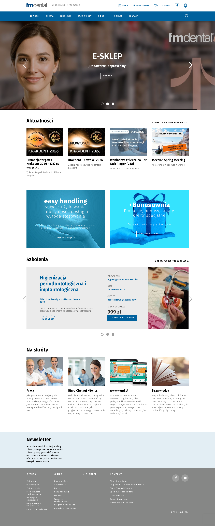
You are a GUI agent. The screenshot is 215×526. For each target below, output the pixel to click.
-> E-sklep (116, 16)
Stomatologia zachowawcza (33, 491)
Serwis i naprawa (118, 497)
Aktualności (60, 482)
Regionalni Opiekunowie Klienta (126, 482)
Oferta (50, 16)
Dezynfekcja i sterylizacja (33, 500)
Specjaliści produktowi (121, 490)
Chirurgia (30, 479)
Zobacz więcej (66, 237)
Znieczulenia (33, 486)
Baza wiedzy (85, 16)
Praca (57, 486)
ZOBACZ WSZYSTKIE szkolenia (172, 260)
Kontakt (133, 16)
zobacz (107, 76)
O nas (101, 16)
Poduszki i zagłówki (36, 504)
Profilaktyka (32, 482)
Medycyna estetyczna (37, 495)
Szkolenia (65, 16)
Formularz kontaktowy (121, 500)
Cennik (123, 5)
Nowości (34, 16)
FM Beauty (59, 493)
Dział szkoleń (117, 493)
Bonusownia (141, 5)
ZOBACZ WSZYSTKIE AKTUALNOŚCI (171, 122)
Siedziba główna (118, 479)
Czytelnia (161, 5)
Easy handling (61, 490)
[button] (24, 65)
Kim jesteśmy (61, 479)
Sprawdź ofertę (149, 233)
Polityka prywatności (65, 506)
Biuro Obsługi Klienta (120, 486)
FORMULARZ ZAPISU (122, 317)
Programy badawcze (64, 502)
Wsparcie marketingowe (61, 498)
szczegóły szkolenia (48, 317)
